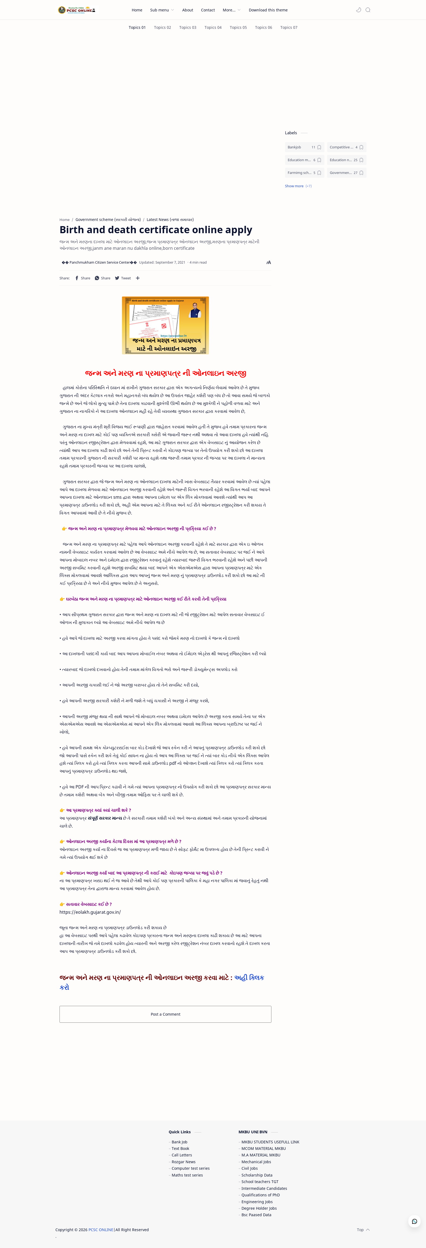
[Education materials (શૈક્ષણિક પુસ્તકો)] (304, 160)
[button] (359, 10)
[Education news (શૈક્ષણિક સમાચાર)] (347, 160)
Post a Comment (165, 1014)
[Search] (368, 10)
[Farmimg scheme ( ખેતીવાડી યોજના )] (304, 173)
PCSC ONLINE (101, 1229)
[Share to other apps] (137, 278)
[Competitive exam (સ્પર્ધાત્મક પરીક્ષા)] (347, 147)
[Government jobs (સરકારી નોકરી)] (347, 173)
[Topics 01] (137, 27)
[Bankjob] (304, 147)
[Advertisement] (213, 81)
